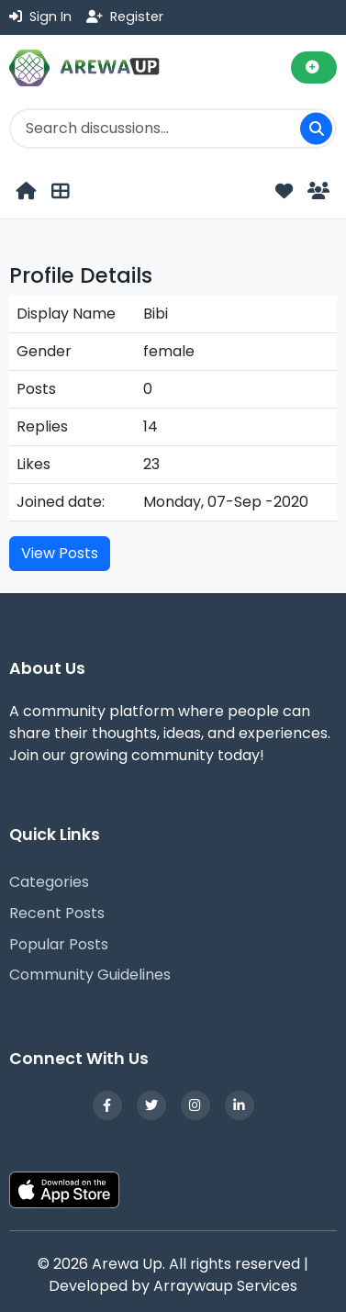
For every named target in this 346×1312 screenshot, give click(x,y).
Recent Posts (57, 913)
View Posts (59, 553)
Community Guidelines (90, 974)
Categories (49, 881)
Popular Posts (58, 944)
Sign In (40, 16)
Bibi (155, 313)
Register (124, 16)
